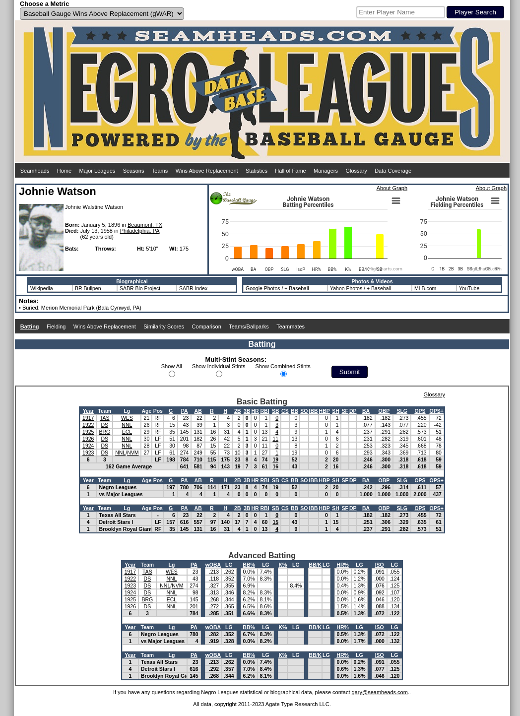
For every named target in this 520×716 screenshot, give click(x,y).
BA (366, 411)
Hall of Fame (290, 171)
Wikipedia (41, 288)
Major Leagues (97, 171)
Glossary (356, 171)
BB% (249, 565)
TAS (105, 418)
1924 (88, 446)
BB (294, 411)
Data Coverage (393, 171)
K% (282, 565)
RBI (264, 411)
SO (304, 411)
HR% (342, 565)
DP (353, 411)
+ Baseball (296, 288)
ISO (379, 565)
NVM (132, 453)
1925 (88, 432)
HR (255, 411)
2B (237, 411)
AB (198, 411)
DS (105, 425)
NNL (127, 425)
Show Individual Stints (219, 366)
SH (335, 411)
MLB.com (425, 288)
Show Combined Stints (283, 366)
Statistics (256, 171)
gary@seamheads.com (380, 692)
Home (64, 171)
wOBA (213, 565)
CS (285, 411)
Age (146, 411)
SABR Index (193, 288)
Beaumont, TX (145, 225)
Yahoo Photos (346, 288)
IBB (313, 411)
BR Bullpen (88, 288)
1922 (88, 425)
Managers (326, 171)
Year (88, 411)
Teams (160, 171)
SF (344, 411)
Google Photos (263, 288)
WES (127, 418)
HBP (324, 411)
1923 (88, 453)
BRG (104, 432)
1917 (88, 418)
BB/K (315, 565)
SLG (401, 411)
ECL (127, 432)
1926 (88, 439)
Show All (171, 366)
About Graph (392, 188)
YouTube (469, 288)
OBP (384, 411)
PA (184, 411)
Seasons (133, 171)
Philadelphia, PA (140, 231)
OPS (419, 411)
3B (247, 411)
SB (275, 411)
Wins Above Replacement (207, 171)
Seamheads (35, 171)
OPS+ (437, 411)
